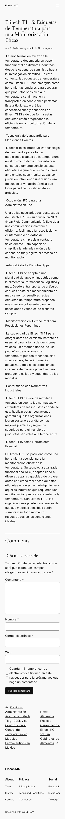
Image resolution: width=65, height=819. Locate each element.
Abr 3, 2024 (12, 48)
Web (8, 652)
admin (30, 48)
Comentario (14, 579)
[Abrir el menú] (58, 5)
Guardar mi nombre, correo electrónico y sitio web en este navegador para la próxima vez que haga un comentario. (33, 675)
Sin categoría (45, 48)
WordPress (28, 811)
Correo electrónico (19, 635)
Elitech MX (11, 5)
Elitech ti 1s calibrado (21, 148)
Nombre (12, 619)
